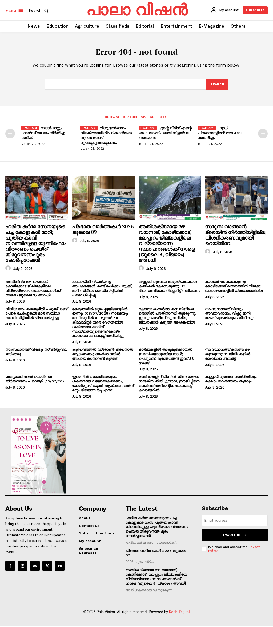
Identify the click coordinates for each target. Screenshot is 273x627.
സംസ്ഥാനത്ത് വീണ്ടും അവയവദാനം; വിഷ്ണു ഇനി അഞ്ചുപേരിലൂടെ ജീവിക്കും (229, 315)
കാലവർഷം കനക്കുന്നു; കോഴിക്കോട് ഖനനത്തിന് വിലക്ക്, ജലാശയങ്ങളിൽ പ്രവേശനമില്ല (234, 288)
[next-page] (263, 136)
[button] (39, 10)
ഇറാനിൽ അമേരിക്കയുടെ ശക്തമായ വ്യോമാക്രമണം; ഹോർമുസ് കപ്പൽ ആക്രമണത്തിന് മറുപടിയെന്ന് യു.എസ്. (103, 385)
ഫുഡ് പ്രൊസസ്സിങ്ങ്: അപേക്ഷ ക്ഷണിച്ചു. (219, 134)
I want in (235, 536)
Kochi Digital (179, 613)
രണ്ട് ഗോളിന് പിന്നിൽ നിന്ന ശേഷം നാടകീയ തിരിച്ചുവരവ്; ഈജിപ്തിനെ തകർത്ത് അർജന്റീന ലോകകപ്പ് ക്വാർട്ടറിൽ (169, 385)
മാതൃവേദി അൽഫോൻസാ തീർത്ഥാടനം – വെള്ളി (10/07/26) (34, 381)
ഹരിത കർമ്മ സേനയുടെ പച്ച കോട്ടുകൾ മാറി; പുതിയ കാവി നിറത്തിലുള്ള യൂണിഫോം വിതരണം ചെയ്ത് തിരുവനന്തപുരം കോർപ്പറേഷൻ (35, 245)
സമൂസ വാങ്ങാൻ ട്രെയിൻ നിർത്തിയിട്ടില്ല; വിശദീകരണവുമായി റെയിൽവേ (236, 237)
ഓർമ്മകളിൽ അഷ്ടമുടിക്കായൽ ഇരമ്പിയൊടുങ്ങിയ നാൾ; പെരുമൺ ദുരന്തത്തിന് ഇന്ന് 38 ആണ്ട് (166, 358)
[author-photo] (8, 270)
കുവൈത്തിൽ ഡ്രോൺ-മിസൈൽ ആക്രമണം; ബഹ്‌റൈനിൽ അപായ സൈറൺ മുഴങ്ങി (102, 356)
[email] (235, 522)
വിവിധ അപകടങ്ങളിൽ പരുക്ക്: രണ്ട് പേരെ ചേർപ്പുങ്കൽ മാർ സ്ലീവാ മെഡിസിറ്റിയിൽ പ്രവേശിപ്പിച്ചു (36, 315)
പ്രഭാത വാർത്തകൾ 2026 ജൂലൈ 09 (103, 231)
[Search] (217, 86)
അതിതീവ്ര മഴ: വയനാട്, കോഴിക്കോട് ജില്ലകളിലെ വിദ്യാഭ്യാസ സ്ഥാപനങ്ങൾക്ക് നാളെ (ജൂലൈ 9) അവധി (33, 290)
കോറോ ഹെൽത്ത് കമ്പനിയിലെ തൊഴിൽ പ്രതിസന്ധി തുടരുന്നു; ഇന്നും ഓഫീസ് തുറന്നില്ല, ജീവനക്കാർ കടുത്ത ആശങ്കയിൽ (167, 317)
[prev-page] (10, 136)
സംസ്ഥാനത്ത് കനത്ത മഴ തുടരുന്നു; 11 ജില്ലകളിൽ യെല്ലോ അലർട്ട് (227, 356)
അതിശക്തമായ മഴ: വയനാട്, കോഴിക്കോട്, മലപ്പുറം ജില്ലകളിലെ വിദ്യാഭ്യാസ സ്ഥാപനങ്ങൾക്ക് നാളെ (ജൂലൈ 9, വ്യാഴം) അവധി (167, 245)
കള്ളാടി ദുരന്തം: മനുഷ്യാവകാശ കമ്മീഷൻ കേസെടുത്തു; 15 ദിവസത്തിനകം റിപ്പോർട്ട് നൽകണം (169, 288)
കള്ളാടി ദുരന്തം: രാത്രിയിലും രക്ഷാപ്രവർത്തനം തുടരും (230, 381)
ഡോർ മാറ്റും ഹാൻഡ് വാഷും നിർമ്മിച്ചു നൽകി (43, 134)
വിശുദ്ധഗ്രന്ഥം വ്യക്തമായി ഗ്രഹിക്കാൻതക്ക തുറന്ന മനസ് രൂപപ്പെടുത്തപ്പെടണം (105, 137)
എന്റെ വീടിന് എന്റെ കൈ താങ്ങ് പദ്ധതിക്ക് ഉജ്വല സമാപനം (165, 134)
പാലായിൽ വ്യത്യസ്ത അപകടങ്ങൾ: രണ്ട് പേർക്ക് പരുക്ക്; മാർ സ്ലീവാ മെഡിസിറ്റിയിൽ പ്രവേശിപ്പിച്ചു (102, 290)
